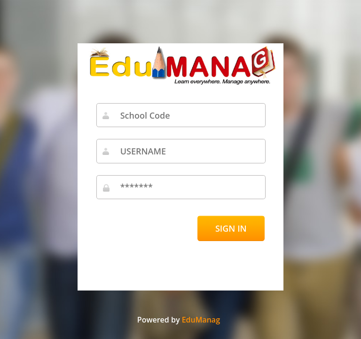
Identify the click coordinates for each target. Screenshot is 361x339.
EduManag (201, 320)
